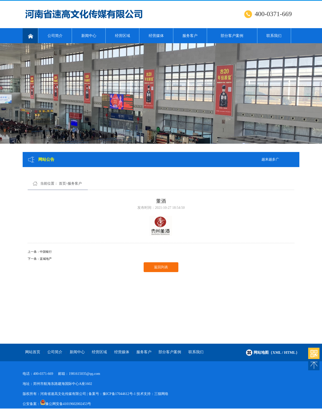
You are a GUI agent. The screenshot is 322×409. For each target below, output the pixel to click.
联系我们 (273, 36)
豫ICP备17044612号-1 (119, 394)
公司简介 (55, 36)
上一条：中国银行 (40, 251)
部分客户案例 (232, 36)
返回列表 (161, 267)
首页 (62, 183)
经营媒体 (156, 36)
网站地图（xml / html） (276, 352)
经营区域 (122, 36)
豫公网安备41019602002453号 (68, 404)
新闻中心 (88, 36)
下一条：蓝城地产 (40, 259)
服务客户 (189, 36)
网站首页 (32, 352)
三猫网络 (161, 394)
